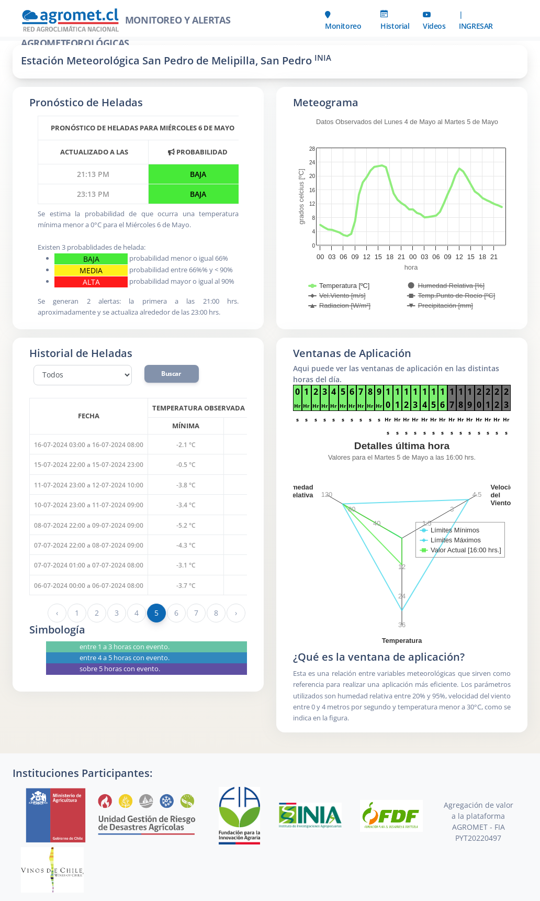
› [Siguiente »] (236, 613)
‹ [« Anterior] (57, 613)
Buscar (171, 373)
